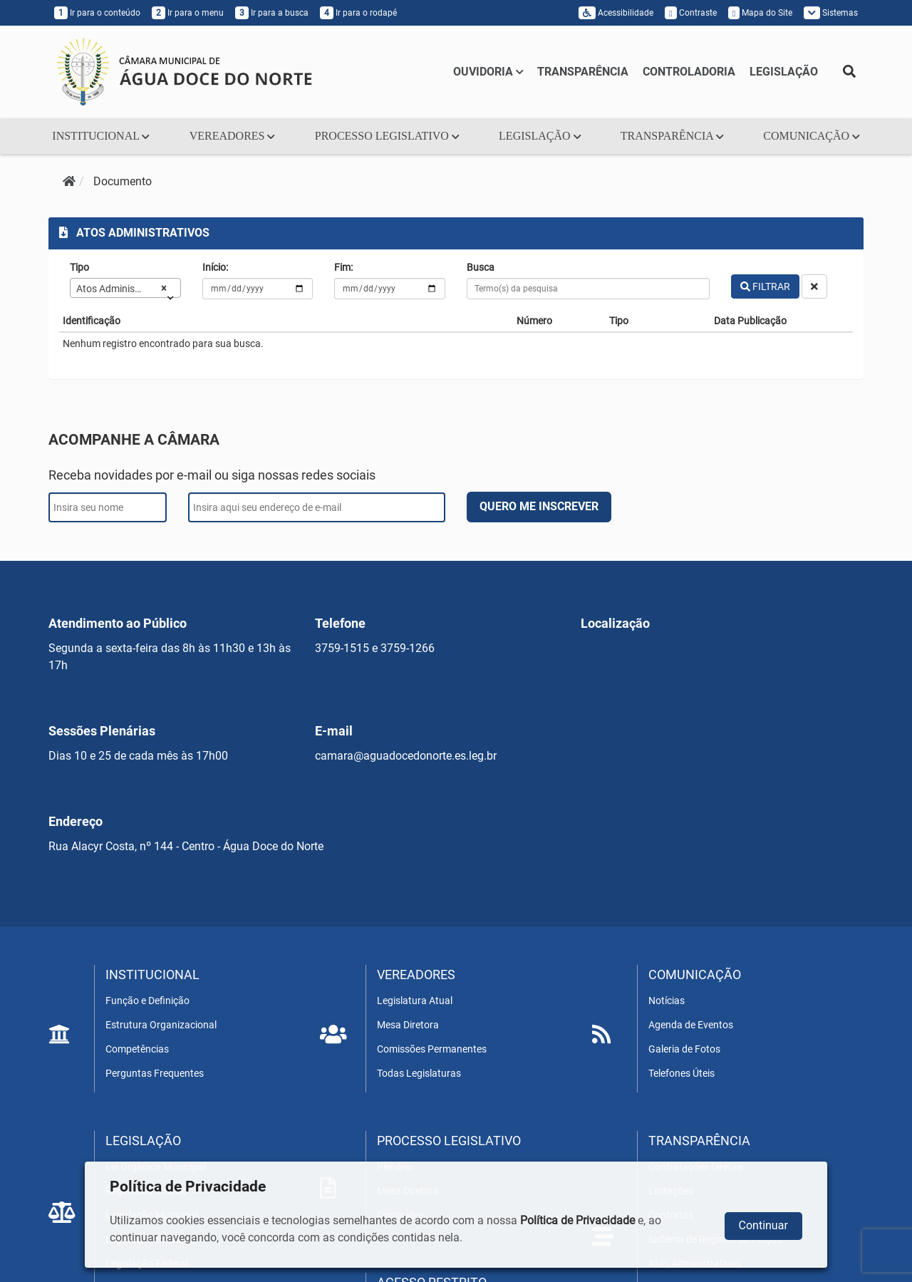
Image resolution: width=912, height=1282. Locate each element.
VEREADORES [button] (232, 136)
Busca (480, 267)
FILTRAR (765, 286)
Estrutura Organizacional (161, 1024)
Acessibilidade (616, 12)
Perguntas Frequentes (154, 1073)
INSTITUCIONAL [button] (101, 136)
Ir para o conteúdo (97, 12)
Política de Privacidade (577, 1220)
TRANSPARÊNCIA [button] (672, 136)
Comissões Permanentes (432, 1049)
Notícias (666, 1000)
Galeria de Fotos (684, 1049)
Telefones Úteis (681, 1073)
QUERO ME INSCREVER (539, 506)
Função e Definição (147, 1000)
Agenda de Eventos (690, 1024)
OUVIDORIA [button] (488, 71)
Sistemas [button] (831, 12)
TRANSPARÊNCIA (582, 71)
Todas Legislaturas (419, 1073)
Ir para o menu (188, 12)
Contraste (690, 12)
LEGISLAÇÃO (784, 71)
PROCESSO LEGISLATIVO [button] (387, 136)
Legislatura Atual (414, 1000)
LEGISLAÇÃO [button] (540, 136)
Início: (215, 267)
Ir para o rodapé (358, 12)
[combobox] (125, 288)
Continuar (763, 1225)
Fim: (343, 267)
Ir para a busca (272, 12)
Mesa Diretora (408, 1024)
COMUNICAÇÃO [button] (811, 136)
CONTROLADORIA (689, 71)
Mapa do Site (760, 12)
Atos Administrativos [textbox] (116, 288)
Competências (137, 1049)
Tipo (79, 267)
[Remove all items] (161, 288)
